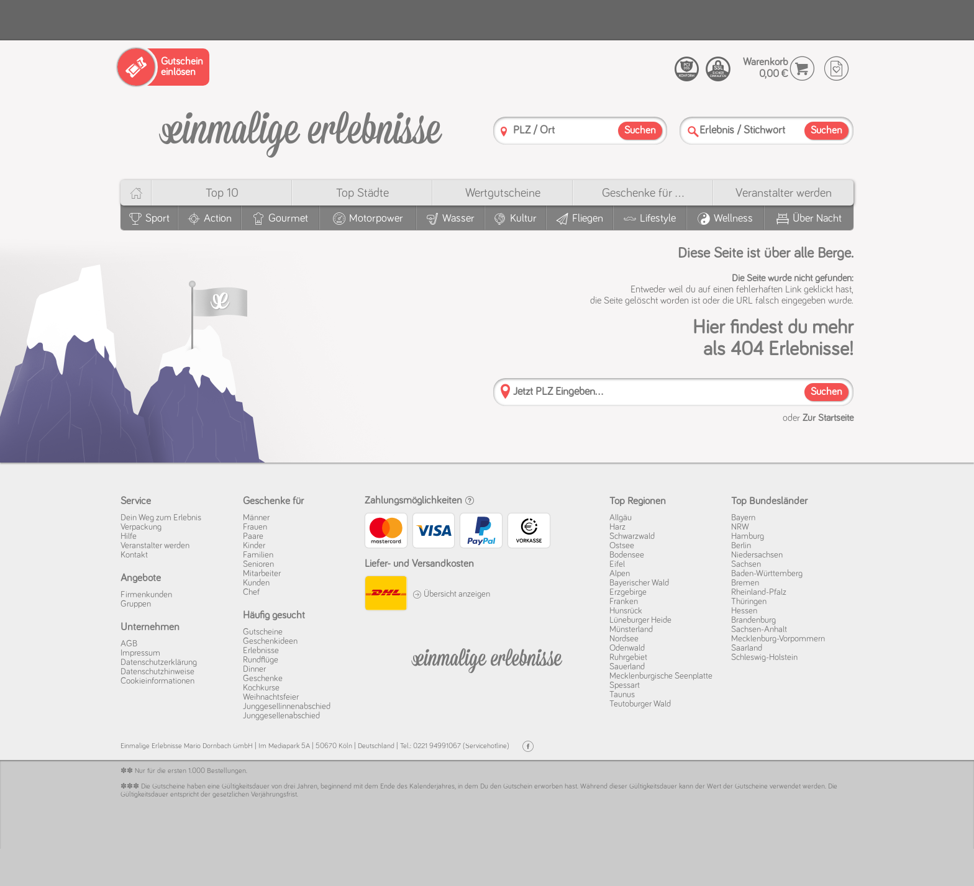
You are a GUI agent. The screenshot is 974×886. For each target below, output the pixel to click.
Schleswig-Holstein (764, 657)
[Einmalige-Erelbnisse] (487, 658)
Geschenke (263, 678)
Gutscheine (263, 632)
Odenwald (627, 648)
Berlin (741, 545)
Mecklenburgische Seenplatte (660, 676)
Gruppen (136, 604)
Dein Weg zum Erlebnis (161, 517)
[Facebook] (528, 746)
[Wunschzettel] (836, 68)
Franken (623, 601)
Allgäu (620, 517)
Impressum (140, 653)
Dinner (254, 669)
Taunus (622, 694)
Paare (253, 536)
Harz (617, 527)
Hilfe (129, 536)
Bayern (743, 517)
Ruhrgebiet (628, 657)
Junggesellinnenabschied (286, 706)
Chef (251, 592)
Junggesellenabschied (281, 716)
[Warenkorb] (802, 68)
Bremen (745, 583)
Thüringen (749, 601)
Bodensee (626, 555)
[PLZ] (504, 131)
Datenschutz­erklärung (159, 662)
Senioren (258, 564)
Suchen (826, 392)
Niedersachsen (757, 555)
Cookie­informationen (157, 681)
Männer (256, 517)
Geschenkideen (270, 641)
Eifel (617, 564)
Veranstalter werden (783, 193)
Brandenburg (753, 620)
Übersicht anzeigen (451, 594)
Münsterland (631, 629)
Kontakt (134, 555)
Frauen (255, 527)
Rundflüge (260, 660)
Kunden (256, 583)
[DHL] (385, 594)
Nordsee (624, 639)
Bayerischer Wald (639, 583)
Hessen (744, 611)
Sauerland (627, 666)
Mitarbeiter (262, 573)
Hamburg (747, 536)
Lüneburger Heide (640, 620)
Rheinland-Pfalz (758, 592)
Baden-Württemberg (767, 573)
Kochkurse (261, 688)
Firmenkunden (146, 594)
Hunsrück (625, 611)
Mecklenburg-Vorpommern (778, 639)
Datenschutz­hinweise (157, 671)
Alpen (619, 573)
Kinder (254, 545)
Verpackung (141, 527)
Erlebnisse (261, 650)
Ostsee (621, 545)
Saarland (746, 648)
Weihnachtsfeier (271, 697)
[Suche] (693, 131)
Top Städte (362, 193)
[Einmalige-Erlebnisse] (300, 129)
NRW (740, 527)
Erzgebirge (628, 592)
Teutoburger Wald (640, 704)
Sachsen (746, 564)
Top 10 (222, 193)
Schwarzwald (632, 536)
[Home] (136, 193)
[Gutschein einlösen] (163, 67)
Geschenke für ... (643, 193)
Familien (258, 555)
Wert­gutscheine (502, 193)
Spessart (624, 685)
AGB (129, 644)
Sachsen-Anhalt (759, 629)
